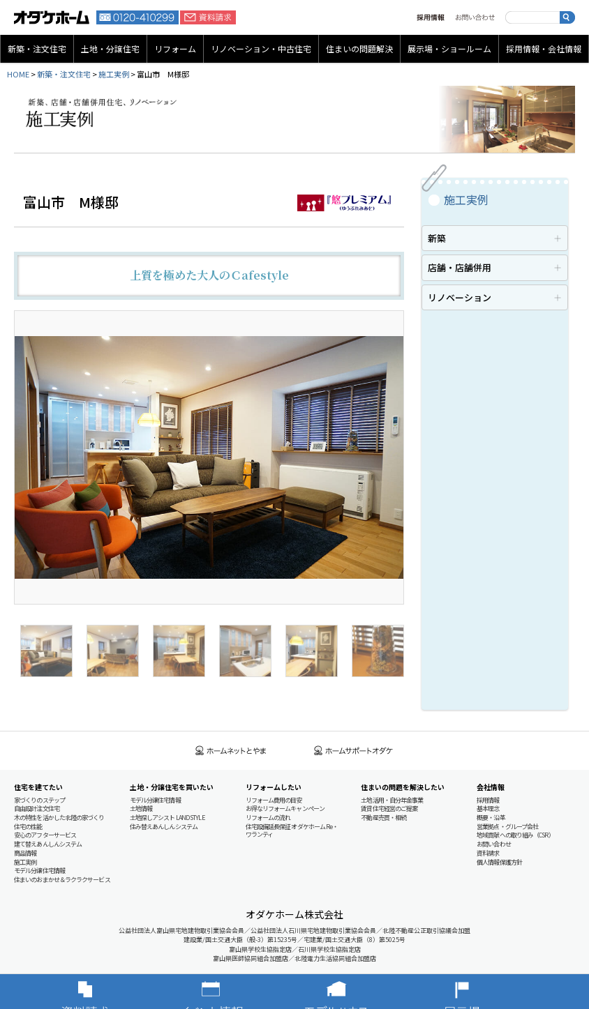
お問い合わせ (475, 17)
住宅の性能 (28, 826)
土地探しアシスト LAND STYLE (167, 817)
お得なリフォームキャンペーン (285, 808)
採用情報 (431, 17)
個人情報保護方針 (499, 862)
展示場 (483, 991)
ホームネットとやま (231, 750)
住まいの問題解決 (359, 48)
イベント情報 (231, 991)
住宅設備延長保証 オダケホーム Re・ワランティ (292, 831)
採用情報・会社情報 (543, 48)
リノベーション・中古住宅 (261, 48)
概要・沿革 (491, 817)
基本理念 (488, 808)
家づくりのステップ (39, 800)
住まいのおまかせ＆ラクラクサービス (62, 879)
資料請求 (208, 17)
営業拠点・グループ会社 (507, 826)
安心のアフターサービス (45, 835)
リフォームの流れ (268, 817)
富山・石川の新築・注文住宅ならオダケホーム (51, 17)
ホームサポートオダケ (353, 750)
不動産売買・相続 (383, 817)
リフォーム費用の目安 (274, 800)
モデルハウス (357, 991)
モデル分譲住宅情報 (39, 870)
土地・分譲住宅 (110, 48)
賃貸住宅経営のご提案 (389, 808)
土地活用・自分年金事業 (392, 800)
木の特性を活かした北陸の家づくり (59, 817)
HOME (18, 73)
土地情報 (141, 808)
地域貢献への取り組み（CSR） (515, 835)
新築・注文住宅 (37, 48)
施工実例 (113, 73)
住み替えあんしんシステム (163, 826)
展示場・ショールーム (449, 48)
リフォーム (175, 48)
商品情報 (25, 853)
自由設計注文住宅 (36, 808)
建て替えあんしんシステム (48, 844)
